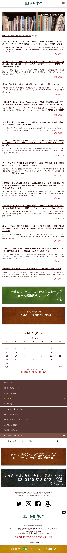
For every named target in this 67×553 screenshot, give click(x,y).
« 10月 (5, 367)
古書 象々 (33, 4)
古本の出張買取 (9, 383)
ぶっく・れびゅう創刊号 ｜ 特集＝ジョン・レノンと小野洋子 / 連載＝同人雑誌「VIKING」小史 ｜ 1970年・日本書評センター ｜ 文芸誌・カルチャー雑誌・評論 (33, 142)
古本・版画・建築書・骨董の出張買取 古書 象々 (16, 36)
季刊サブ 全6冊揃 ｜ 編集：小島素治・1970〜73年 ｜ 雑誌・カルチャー (31, 84)
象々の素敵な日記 (9, 404)
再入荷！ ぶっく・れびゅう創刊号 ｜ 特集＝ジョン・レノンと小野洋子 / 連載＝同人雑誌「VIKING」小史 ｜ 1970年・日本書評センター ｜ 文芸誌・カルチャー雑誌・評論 (33, 64)
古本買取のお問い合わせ (12, 430)
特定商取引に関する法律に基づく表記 (16, 420)
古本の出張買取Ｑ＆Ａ (11, 414)
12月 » (61, 367)
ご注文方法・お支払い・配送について (16, 409)
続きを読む (58, 54)
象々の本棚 (7, 398)
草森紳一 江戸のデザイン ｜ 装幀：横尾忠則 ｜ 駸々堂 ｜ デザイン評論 (31, 269)
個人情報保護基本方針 (11, 425)
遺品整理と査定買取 (10, 393)
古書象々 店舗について (11, 388)
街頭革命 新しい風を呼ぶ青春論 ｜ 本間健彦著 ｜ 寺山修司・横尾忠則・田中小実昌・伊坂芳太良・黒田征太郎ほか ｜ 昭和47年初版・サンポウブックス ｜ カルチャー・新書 (33, 185)
